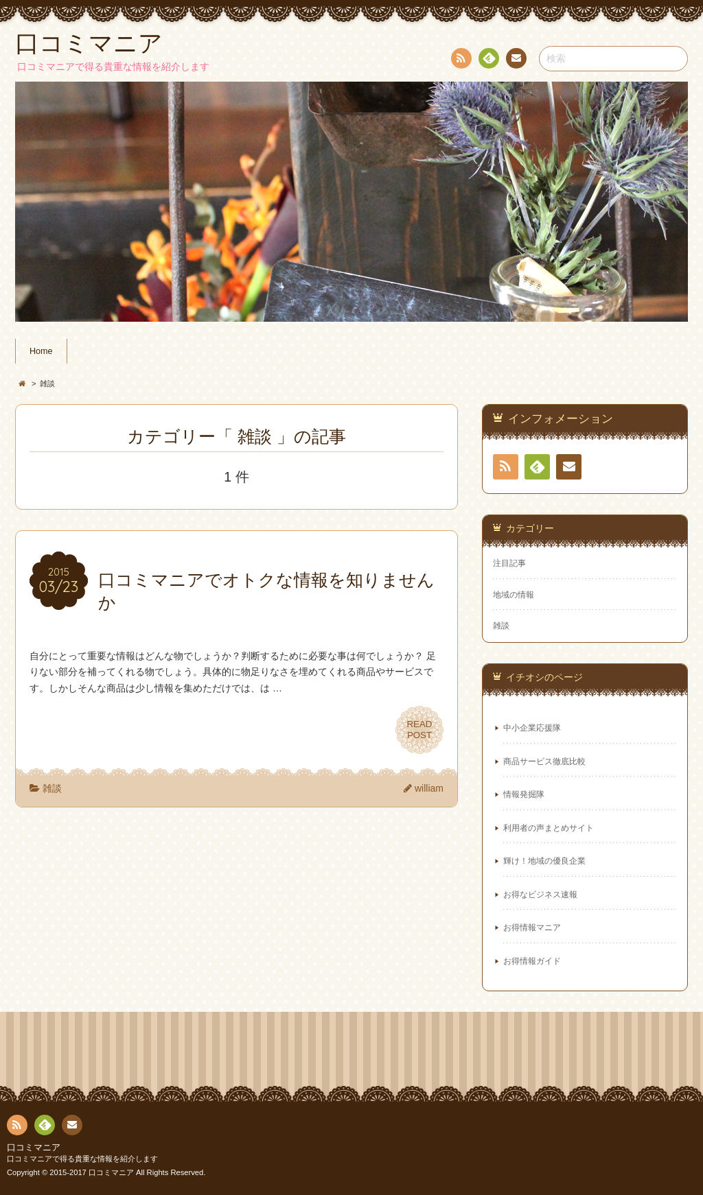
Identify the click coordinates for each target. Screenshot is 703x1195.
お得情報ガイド (532, 961)
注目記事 (509, 563)
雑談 (52, 788)
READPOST (419, 730)
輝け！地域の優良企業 (544, 861)
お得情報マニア (532, 927)
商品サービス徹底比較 (544, 761)
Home (41, 351)
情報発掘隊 (523, 794)
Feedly (488, 60)
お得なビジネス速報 (540, 894)
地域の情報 (513, 595)
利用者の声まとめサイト (548, 828)
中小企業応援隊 (532, 728)
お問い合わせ (515, 60)
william (429, 788)
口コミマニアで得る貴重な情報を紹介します (82, 1159)
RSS (460, 61)
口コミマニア (33, 1147)
